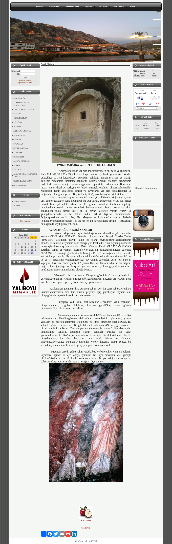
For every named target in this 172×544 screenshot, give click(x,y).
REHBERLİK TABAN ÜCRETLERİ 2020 (21, 104)
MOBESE (16, 206)
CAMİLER (17, 139)
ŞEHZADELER (18, 157)
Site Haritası (25, 221)
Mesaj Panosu (118, 7)
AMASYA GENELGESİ (21, 161)
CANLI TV (17, 114)
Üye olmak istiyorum (25, 83)
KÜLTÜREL (17, 122)
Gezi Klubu (86, 520)
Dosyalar (88, 7)
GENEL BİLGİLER (20, 118)
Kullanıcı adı (15, 71)
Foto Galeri (102, 7)
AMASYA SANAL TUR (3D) (23, 109)
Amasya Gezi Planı (19, 98)
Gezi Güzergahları (19, 185)
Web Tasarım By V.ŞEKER (86, 541)
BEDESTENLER (19, 135)
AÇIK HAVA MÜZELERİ (22, 131)
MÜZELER (17, 127)
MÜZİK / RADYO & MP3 (22, 181)
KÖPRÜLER (17, 152)
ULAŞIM (16, 165)
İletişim (132, 7)
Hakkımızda (54, 7)
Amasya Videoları (19, 201)
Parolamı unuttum (25, 81)
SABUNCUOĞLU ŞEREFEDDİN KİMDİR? (25, 175)
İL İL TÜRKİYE (19, 170)
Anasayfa (39, 7)
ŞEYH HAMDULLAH (21, 148)
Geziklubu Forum (72, 7)
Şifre (18, 74)
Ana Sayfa (85, 527)
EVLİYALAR (18, 144)
